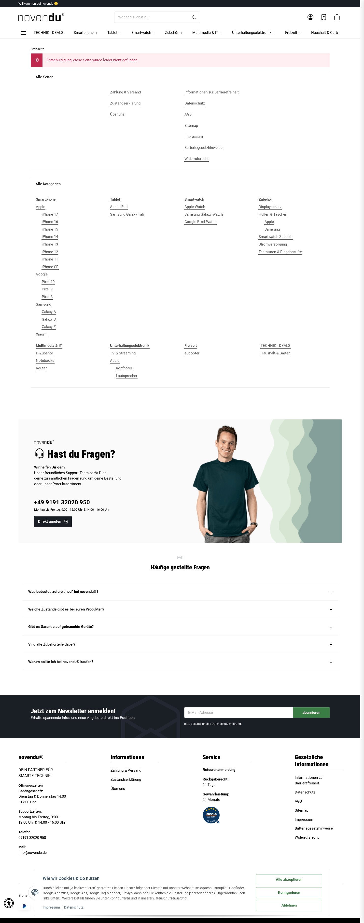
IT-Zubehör (44, 353)
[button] (310, 17)
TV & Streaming (123, 353)
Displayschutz (270, 207)
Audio (115, 360)
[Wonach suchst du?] (151, 17)
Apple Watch (194, 207)
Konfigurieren (289, 892)
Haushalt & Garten (275, 353)
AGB (298, 801)
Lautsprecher (126, 376)
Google (42, 274)
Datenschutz (74, 907)
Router (41, 368)
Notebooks (45, 360)
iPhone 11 (50, 259)
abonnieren (311, 712)
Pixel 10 (48, 282)
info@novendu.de (32, 852)
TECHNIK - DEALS (275, 345)
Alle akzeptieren (289, 879)
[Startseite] (41, 17)
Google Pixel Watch (200, 222)
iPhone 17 (50, 214)
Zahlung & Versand (126, 770)
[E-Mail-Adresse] (238, 712)
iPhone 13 (50, 244)
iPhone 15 (50, 229)
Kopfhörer (124, 368)
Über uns (118, 788)
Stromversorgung (273, 244)
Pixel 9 (47, 289)
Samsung (43, 304)
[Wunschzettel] (324, 17)
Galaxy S (49, 319)
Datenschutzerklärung (226, 724)
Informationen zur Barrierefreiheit (309, 780)
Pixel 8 (47, 297)
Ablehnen (289, 905)
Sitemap (301, 810)
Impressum (51, 907)
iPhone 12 (50, 252)
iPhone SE (50, 267)
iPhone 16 (50, 222)
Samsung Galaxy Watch (203, 214)
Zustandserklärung (126, 779)
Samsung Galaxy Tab (127, 214)
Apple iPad (118, 207)
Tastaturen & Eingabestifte (280, 252)
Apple (40, 207)
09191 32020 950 (32, 837)
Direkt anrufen (53, 521)
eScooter (191, 353)
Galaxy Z (49, 327)
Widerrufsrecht (307, 837)
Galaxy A (49, 312)
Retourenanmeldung (219, 769)
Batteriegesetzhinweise (314, 828)
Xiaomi (41, 334)
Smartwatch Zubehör (276, 236)
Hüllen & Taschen (273, 214)
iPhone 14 (50, 236)
